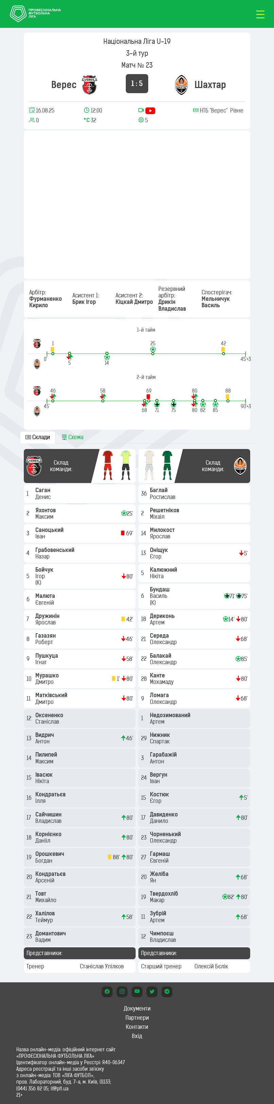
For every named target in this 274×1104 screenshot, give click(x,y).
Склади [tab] (37, 437)
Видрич (45, 734)
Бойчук (45, 569)
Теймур (44, 920)
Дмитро (45, 681)
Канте (158, 675)
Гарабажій (164, 754)
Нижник (160, 734)
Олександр (164, 642)
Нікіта (42, 781)
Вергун (159, 774)
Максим (45, 516)
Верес (63, 84)
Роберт (44, 642)
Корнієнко (49, 834)
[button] (52, 348)
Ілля (41, 800)
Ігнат (41, 662)
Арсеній (45, 880)
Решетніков (165, 510)
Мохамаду (162, 681)
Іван (41, 536)
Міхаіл (158, 516)
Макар (158, 900)
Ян (153, 880)
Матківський (52, 695)
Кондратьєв (51, 794)
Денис (43, 497)
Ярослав (46, 622)
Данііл (43, 840)
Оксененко (50, 715)
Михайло (46, 900)
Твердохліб (164, 893)
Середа (160, 635)
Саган (43, 490)
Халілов (45, 913)
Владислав (49, 820)
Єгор (156, 556)
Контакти (137, 1026)
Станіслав (48, 721)
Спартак (160, 741)
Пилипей (46, 754)
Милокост (163, 530)
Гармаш (160, 853)
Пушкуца (47, 655)
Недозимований (171, 715)
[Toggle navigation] (260, 14)
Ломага (160, 695)
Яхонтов (46, 510)
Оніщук (159, 550)
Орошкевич (50, 853)
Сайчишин (49, 814)
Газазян (46, 635)
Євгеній (45, 602)
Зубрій (159, 913)
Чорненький (166, 834)
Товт (41, 893)
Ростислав (163, 497)
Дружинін (48, 616)
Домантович (51, 933)
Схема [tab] (72, 437)
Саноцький (50, 530)
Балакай (161, 655)
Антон (43, 741)
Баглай (159, 490)
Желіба (160, 873)
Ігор (40, 576)
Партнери (137, 1017)
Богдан (44, 860)
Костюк (160, 794)
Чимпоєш (162, 933)
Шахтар (210, 84)
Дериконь (163, 616)
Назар (43, 556)
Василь (159, 595)
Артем (158, 622)
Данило (160, 820)
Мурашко (47, 675)
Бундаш (160, 589)
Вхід (137, 1036)
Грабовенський (55, 550)
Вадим (43, 939)
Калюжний (164, 569)
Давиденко (164, 814)
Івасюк (44, 774)
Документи (137, 1008)
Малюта (45, 595)
